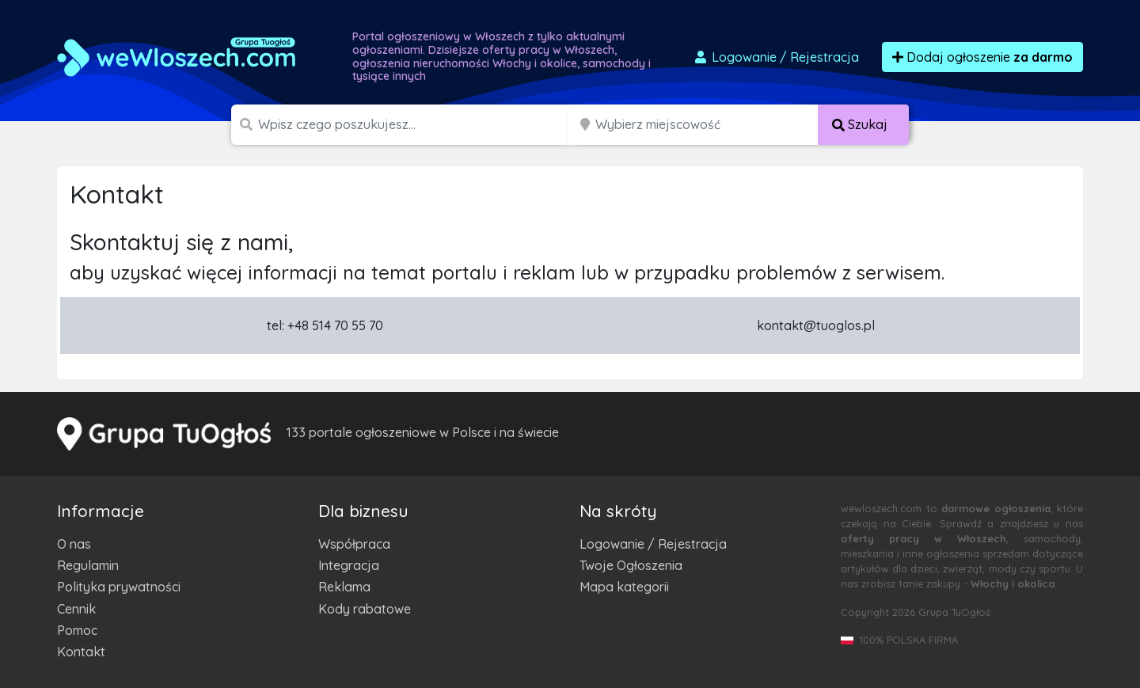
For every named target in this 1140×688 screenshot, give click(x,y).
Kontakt (81, 651)
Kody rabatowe (364, 609)
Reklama (344, 587)
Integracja (348, 565)
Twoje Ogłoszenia (631, 565)
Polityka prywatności (118, 587)
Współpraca (354, 544)
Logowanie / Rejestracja (653, 544)
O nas (74, 544)
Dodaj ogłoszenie (982, 57)
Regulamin (88, 565)
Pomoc (77, 630)
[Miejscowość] (707, 125)
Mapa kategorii (624, 587)
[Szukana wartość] (415, 125)
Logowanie (776, 57)
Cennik (76, 609)
